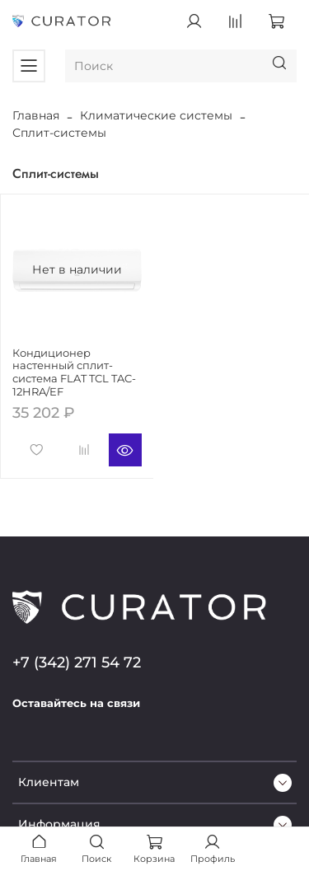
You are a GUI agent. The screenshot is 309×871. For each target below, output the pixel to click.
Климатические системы (156, 115)
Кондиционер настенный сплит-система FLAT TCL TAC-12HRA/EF (74, 372)
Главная (35, 115)
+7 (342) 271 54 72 (76, 662)
